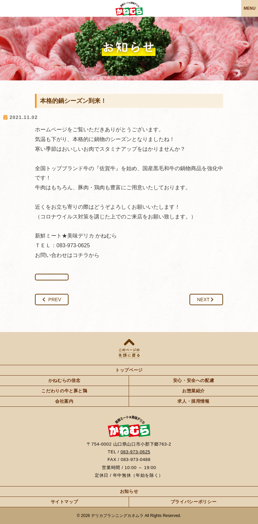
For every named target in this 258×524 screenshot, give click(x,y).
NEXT (205, 299)
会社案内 (64, 401)
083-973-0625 (135, 451)
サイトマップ (64, 501)
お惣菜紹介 (193, 390)
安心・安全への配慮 (193, 380)
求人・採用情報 (193, 401)
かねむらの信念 (64, 380)
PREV (51, 299)
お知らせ (129, 491)
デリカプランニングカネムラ (117, 515)
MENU (249, 8)
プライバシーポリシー (194, 501)
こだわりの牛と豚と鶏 (64, 390)
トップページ (129, 370)
